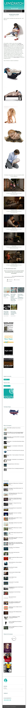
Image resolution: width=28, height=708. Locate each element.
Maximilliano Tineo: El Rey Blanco (14, 547)
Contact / (15, 7)
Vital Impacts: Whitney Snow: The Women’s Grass (16, 484)
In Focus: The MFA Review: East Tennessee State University (15, 627)
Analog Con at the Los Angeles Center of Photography (15, 607)
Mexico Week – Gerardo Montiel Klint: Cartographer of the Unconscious (15, 437)
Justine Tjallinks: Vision (12, 577)
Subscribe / (11, 7)
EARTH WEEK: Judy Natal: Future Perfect (7, 295)
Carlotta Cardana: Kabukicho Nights (15, 572)
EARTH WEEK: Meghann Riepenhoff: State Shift (15, 533)
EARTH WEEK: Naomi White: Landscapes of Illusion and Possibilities (16, 538)
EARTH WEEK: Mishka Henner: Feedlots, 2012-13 (15, 528)
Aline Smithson (12, 15)
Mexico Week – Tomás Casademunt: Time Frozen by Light (15, 455)
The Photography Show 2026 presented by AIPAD (15, 558)
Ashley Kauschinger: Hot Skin (8, 277)
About (18, 7)
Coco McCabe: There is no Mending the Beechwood (15, 468)
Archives (5, 687)
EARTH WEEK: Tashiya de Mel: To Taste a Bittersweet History (15, 518)
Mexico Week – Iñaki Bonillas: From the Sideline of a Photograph (15, 460)
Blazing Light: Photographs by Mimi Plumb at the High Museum (16, 587)
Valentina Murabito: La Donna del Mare (15, 562)
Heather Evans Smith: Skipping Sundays (15, 611)
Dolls (6, 268)
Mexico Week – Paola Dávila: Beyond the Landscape (15, 450)
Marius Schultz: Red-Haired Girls (14, 552)
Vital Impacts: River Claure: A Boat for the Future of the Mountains (15, 493)
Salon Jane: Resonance (12, 596)
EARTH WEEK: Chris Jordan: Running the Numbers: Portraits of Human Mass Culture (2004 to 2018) (14, 297)
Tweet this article (10, 279)
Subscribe (6, 385)
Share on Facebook (17, 279)
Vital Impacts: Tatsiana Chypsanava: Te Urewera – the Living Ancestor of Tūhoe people (15, 499)
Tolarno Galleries (16, 57)
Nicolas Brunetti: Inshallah (13, 567)
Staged (15, 268)
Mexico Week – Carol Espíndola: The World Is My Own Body (13, 313)
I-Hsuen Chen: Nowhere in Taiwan (19, 276)
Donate (5, 379)
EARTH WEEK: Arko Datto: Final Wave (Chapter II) (15, 513)
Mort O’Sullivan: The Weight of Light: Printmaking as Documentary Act (15, 602)
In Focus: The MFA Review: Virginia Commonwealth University (14, 617)
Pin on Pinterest (10, 281)
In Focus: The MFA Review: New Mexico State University (15, 622)
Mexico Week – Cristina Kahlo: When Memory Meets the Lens (6, 313)
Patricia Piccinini (10, 268)
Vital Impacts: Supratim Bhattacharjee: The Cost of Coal (16, 488)
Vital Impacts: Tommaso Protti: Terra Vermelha (15, 503)
